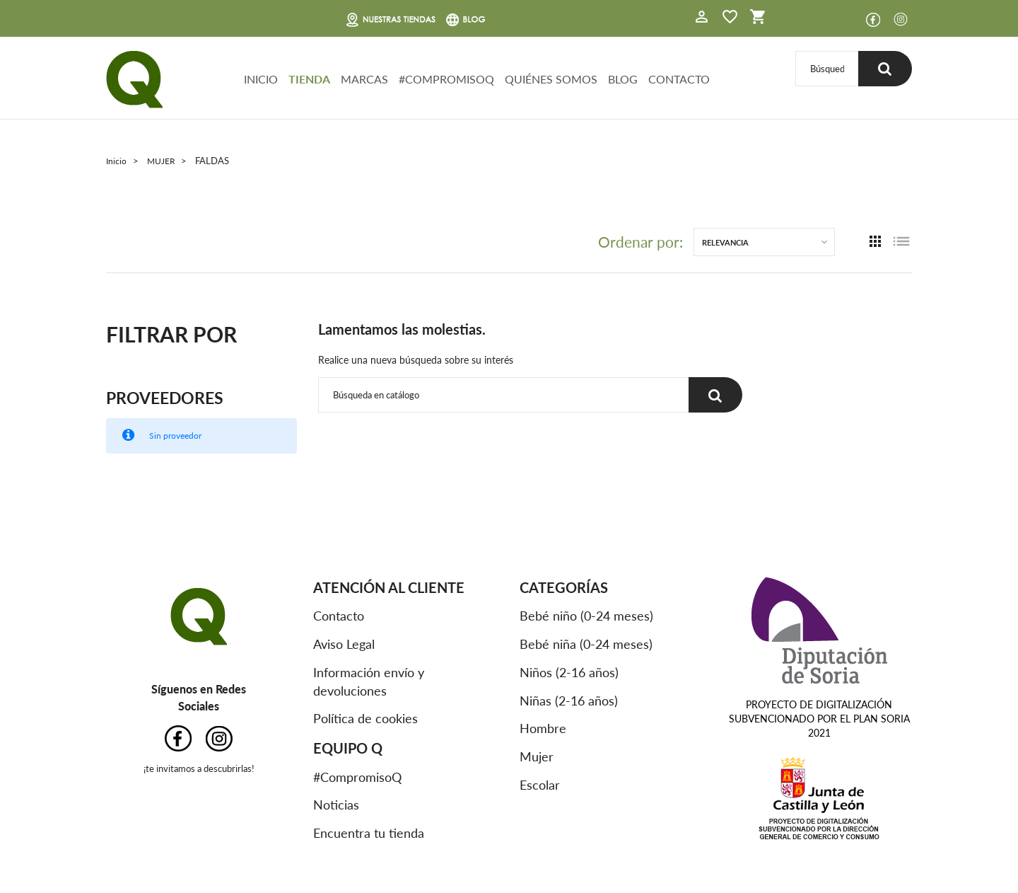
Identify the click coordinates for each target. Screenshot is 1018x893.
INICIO (261, 79)
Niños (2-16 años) (569, 671)
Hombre (543, 728)
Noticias (336, 804)
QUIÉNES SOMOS (551, 79)
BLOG (623, 79)
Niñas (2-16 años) (569, 700)
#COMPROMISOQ (446, 79)
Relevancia (725, 242)
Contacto (338, 615)
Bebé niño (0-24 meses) (586, 615)
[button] (702, 19)
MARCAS (364, 79)
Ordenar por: (640, 242)
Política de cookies (365, 718)
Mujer (537, 756)
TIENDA (309, 79)
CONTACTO (679, 79)
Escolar (540, 784)
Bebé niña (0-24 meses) (586, 644)
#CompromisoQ (357, 776)
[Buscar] (825, 68)
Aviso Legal (344, 644)
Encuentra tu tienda (368, 833)
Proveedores (167, 396)
